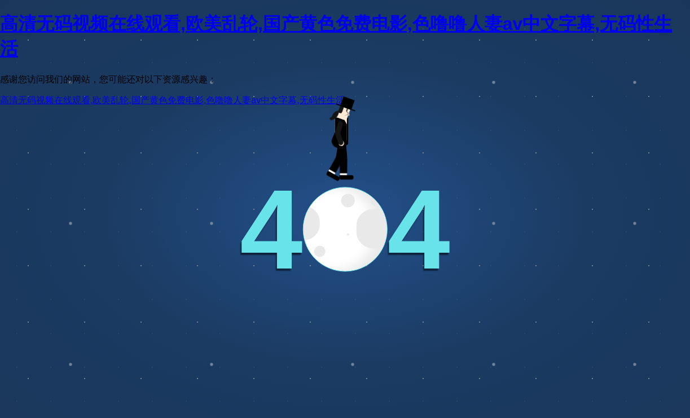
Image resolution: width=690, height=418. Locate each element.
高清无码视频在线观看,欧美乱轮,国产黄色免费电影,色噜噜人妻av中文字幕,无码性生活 (172, 100)
